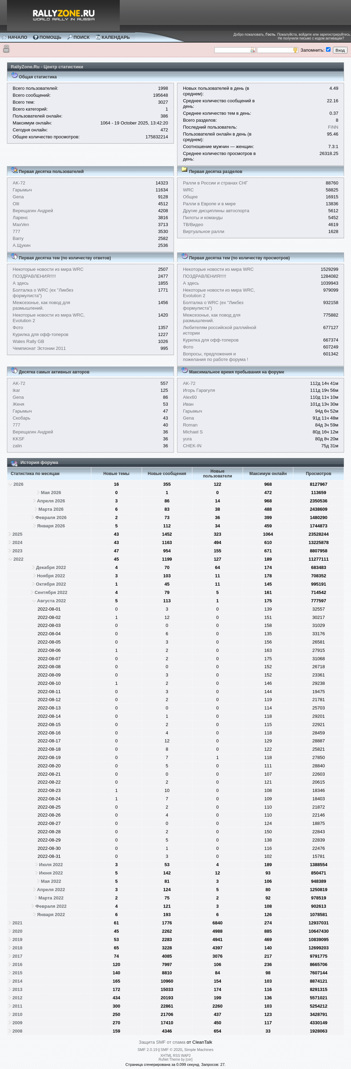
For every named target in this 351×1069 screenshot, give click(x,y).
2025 (17, 534)
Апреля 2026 (51, 500)
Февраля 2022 (51, 906)
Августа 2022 (51, 600)
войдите (305, 34)
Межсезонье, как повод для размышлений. (41, 305)
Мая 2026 (51, 492)
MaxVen (21, 224)
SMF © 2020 (171, 1050)
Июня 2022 (51, 873)
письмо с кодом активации (320, 38)
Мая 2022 (51, 881)
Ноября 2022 (51, 575)
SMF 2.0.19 (147, 1050)
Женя (18, 404)
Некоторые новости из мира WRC (48, 269)
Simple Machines (199, 1050)
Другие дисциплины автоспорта (216, 210)
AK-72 (19, 183)
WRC (188, 189)
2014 (17, 981)
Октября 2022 (51, 584)
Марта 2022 (51, 897)
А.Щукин (22, 245)
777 (16, 231)
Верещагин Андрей (33, 210)
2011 (17, 1006)
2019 (17, 939)
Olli (16, 203)
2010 (17, 1014)
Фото (18, 327)
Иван (188, 404)
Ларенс (20, 217)
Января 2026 (51, 525)
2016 (17, 964)
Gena (18, 196)
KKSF (19, 438)
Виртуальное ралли (203, 231)
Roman (190, 425)
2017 (17, 956)
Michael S (193, 431)
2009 (17, 1022)
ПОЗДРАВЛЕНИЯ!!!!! (34, 276)
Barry (18, 238)
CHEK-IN (192, 445)
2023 (17, 550)
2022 (19, 559)
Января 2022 (51, 914)
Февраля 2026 (51, 517)
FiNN (333, 127)
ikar (16, 390)
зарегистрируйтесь (335, 34)
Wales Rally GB (28, 341)
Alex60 (190, 397)
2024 (17, 542)
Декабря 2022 (51, 567)
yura (187, 438)
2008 (17, 1031)
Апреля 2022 (51, 889)
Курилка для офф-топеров (40, 334)
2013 (17, 989)
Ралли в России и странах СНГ (215, 183)
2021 (17, 922)
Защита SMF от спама (162, 1042)
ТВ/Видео (193, 224)
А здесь (21, 283)
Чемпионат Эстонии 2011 (39, 348)
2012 (17, 997)
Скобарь (22, 418)
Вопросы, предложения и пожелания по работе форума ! (215, 356)
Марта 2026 (51, 509)
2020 (17, 931)
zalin (17, 445)
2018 (17, 947)
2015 (17, 972)
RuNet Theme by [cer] (176, 1059)
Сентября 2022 (51, 592)
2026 (19, 484)
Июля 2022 (51, 864)
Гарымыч (22, 189)
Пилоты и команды (203, 217)
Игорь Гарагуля (199, 390)
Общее (190, 196)
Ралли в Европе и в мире (209, 203)
